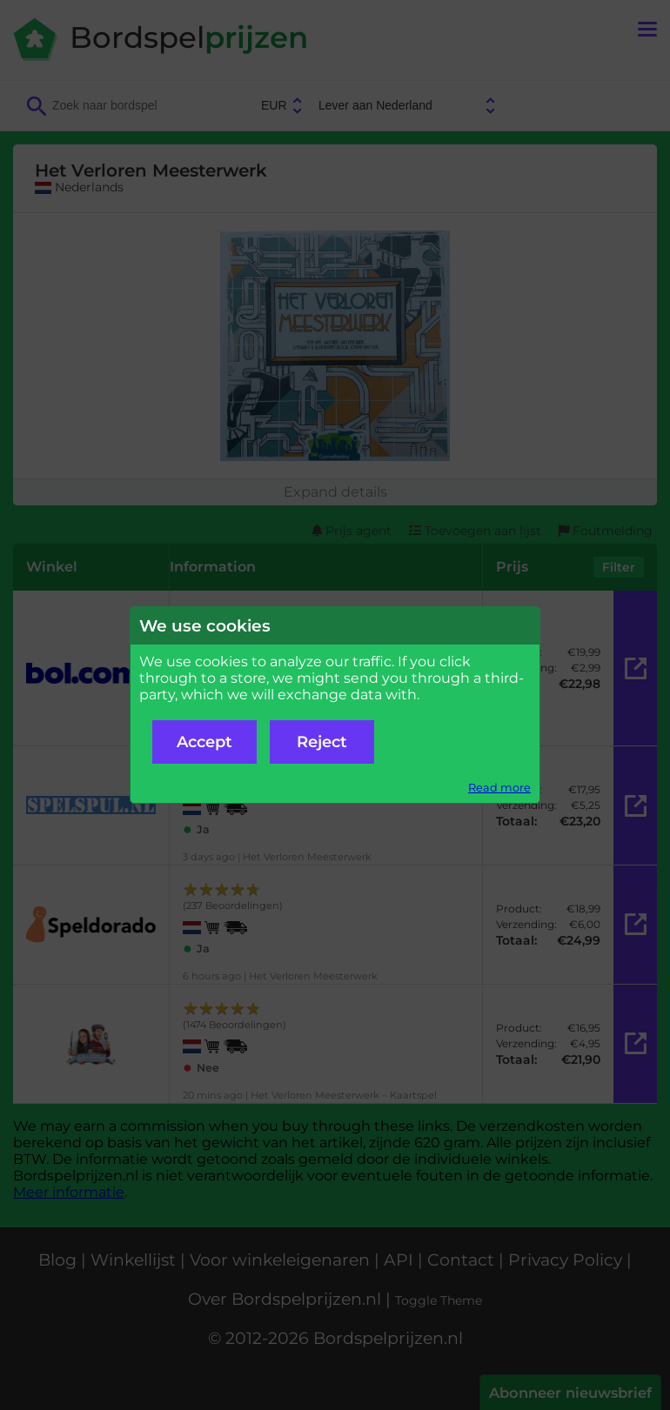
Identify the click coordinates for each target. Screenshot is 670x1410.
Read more (499, 787)
